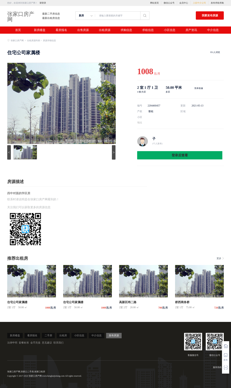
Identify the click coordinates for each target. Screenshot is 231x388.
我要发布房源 (210, 15)
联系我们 (58, 342)
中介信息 (213, 30)
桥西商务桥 (182, 302)
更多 (220, 258)
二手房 (48, 335)
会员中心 (183, 3)
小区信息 (169, 30)
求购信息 (126, 30)
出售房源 (83, 30)
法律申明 (12, 342)
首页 (18, 30)
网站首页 (154, 3)
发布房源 (114, 335)
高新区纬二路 (127, 302)
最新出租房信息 (51, 18)
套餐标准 (24, 342)
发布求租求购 (217, 3)
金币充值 (35, 342)
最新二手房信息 (51, 14)
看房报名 (61, 30)
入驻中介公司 (199, 3)
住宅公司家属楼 (17, 302)
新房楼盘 (40, 30)
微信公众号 (169, 3)
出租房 (63, 335)
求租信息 (148, 30)
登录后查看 (180, 155)
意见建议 (47, 342)
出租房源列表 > (34, 40)
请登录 (43, 3)
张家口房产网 (20, 16)
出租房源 (105, 30)
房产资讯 (191, 30)
